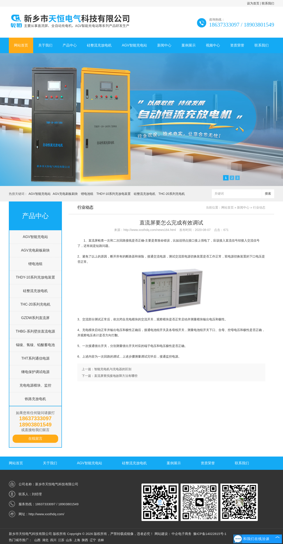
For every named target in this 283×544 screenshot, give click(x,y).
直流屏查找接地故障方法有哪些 (116, 376)
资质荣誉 (237, 45)
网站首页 (21, 45)
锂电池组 (87, 194)
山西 (37, 540)
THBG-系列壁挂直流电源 (35, 331)
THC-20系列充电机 (172, 194)
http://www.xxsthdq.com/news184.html (149, 230)
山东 (69, 540)
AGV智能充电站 (134, 45)
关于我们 (45, 45)
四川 (53, 540)
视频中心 (213, 45)
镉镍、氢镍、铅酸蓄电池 (35, 345)
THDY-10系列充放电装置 (113, 194)
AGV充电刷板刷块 (65, 194)
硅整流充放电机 (99, 45)
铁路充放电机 (35, 399)
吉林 (101, 540)
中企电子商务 (181, 534)
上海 (77, 540)
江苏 (61, 540)
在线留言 (35, 438)
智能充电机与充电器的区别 (112, 369)
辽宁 (93, 540)
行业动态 (259, 207)
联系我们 (268, 3)
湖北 (45, 540)
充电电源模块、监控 (35, 385)
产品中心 (70, 45)
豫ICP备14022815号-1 (209, 534)
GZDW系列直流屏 (35, 318)
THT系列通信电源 (35, 358)
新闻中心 (164, 45)
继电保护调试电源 (35, 372)
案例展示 (189, 45)
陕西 (85, 540)
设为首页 (253, 3)
